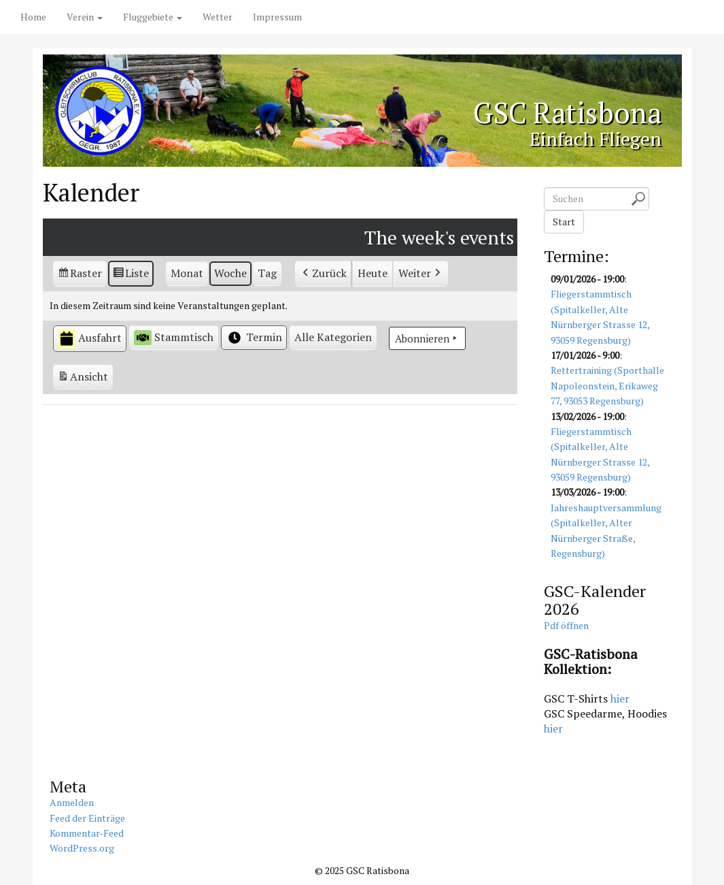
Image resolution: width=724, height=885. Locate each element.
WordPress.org (82, 847)
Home (33, 16)
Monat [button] (187, 273)
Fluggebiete (152, 16)
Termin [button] (254, 338)
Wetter (217, 16)
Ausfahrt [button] (90, 339)
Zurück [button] (323, 273)
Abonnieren (427, 338)
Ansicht (85, 378)
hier (620, 698)
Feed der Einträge (87, 817)
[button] (333, 337)
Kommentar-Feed (87, 832)
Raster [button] (80, 275)
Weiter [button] (420, 273)
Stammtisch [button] (173, 337)
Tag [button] (267, 273)
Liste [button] (131, 275)
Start (564, 221)
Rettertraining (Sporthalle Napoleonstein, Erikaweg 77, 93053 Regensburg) (607, 386)
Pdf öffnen (566, 625)
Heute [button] (372, 273)
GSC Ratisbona (566, 113)
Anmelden (72, 802)
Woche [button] (230, 273)
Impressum (277, 16)
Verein (85, 16)
